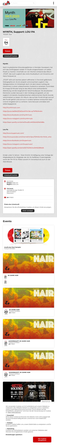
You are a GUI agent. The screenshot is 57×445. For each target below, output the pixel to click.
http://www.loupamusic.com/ (13, 133)
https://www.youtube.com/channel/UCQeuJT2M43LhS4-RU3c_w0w (27, 137)
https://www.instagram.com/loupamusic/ (18, 144)
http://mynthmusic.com (11, 107)
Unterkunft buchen (10, 56)
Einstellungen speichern (14, 435)
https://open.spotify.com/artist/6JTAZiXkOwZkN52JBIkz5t (23, 148)
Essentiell (10, 415)
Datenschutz (46, 402)
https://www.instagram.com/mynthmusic (18, 118)
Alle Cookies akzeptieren (42, 440)
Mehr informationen (14, 413)
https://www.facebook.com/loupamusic (17, 140)
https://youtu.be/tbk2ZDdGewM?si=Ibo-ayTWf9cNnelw (22, 111)
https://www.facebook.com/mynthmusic (17, 115)
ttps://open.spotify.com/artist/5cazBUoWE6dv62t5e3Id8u (24, 122)
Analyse (10, 423)
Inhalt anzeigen (27, 210)
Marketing (10, 429)
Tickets (7, 51)
